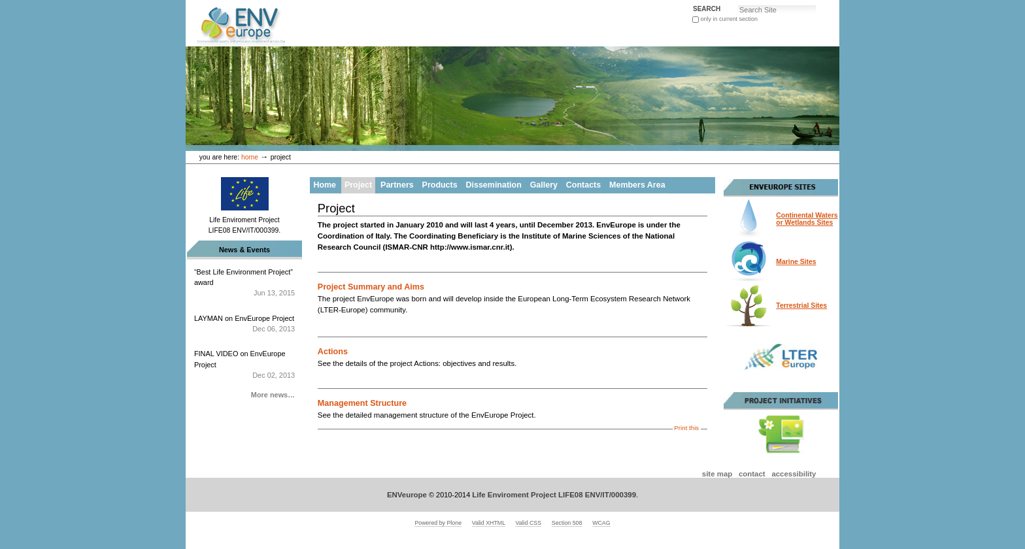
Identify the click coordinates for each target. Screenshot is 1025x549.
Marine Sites (796, 261)
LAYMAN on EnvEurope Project (244, 324)
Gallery (544, 185)
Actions (333, 351)
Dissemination (494, 185)
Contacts (583, 185)
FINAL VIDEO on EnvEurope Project (244, 365)
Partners (397, 185)
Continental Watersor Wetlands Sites (806, 219)
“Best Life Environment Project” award (244, 283)
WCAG (601, 523)
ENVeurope (407, 495)
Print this (686, 427)
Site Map (717, 474)
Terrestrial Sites (801, 305)
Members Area (637, 185)
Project (358, 185)
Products (440, 185)
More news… (273, 395)
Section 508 (567, 523)
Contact (752, 474)
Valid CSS (528, 523)
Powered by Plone (438, 523)
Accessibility (793, 474)
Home (249, 157)
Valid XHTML (488, 523)
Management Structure (362, 403)
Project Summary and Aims (371, 286)
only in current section (729, 19)
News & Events (244, 250)
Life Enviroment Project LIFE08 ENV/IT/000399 (554, 495)
